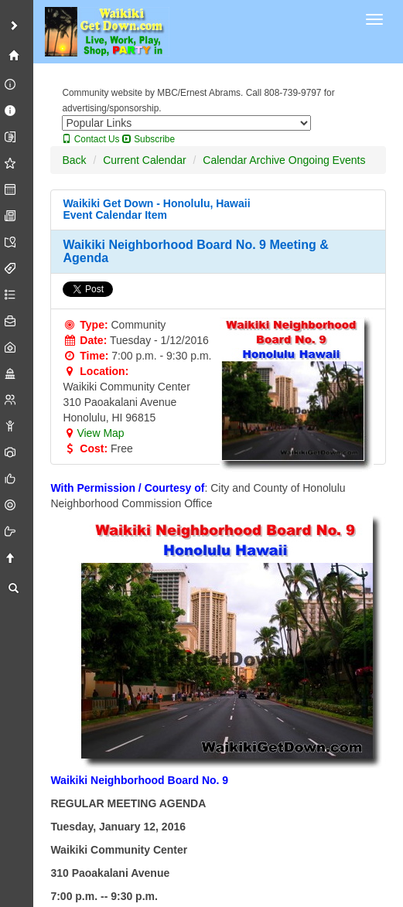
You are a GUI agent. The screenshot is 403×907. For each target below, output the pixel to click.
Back (74, 160)
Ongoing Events (327, 160)
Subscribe (148, 139)
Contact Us (90, 139)
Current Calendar (144, 160)
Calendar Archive (244, 160)
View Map (93, 433)
